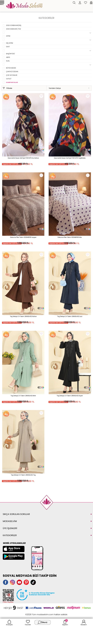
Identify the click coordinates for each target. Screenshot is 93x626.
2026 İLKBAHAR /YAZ (13, 29)
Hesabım (84, 622)
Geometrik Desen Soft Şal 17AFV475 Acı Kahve (23, 158)
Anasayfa (9, 622)
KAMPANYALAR (12, 82)
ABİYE (8, 57)
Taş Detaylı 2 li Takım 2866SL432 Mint (23, 396)
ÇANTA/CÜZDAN (12, 71)
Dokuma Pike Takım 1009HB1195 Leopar (23, 237)
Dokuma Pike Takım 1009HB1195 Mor (70, 237)
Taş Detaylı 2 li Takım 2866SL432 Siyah (70, 396)
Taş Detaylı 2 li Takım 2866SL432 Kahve (23, 316)
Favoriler (28, 622)
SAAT (8, 47)
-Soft (31, 613)
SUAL (8, 61)
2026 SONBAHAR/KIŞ (13, 25)
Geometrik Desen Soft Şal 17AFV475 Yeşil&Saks (70, 158)
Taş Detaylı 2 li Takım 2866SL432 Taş (23, 475)
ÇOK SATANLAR (11, 75)
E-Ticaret (38, 613)
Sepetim (65, 622)
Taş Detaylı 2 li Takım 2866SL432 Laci (69, 316)
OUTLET (8, 79)
